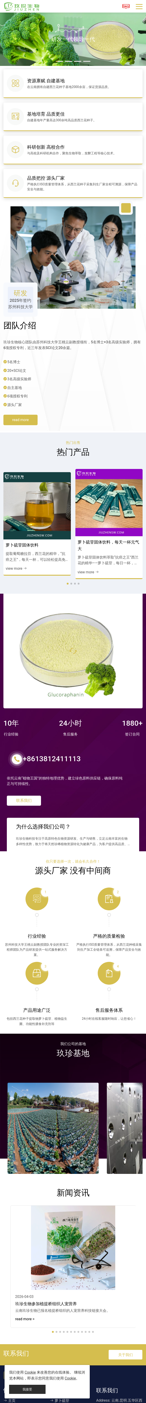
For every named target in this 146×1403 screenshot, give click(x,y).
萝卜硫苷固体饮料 (22, 535)
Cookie (30, 1372)
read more (20, 410)
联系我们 (24, 793)
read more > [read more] (25, 1312)
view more (16, 559)
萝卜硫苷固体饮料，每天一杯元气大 (108, 535)
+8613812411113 (48, 749)
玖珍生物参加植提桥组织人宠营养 (46, 1297)
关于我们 (125, 1348)
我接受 (27, 1389)
